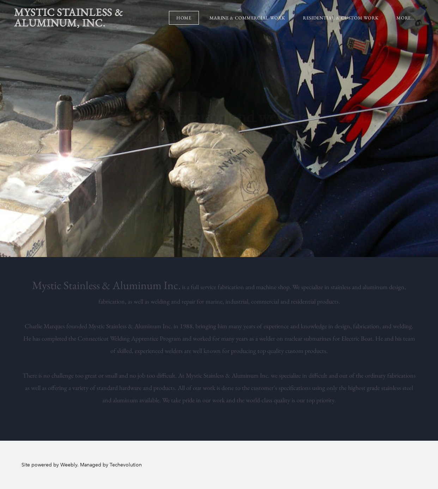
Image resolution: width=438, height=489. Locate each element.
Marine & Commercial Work (247, 18)
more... (405, 18)
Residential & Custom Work (340, 18)
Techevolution (126, 465)
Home (183, 18)
